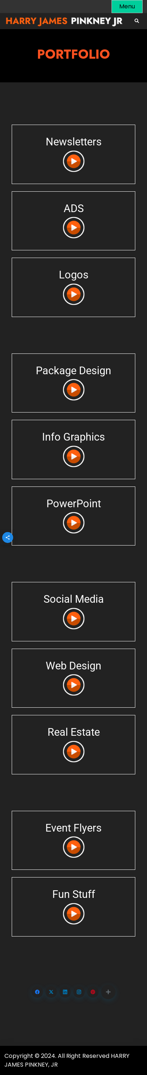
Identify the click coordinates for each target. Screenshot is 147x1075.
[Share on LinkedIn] (65, 992)
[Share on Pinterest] (93, 992)
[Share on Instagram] (79, 992)
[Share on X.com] (51, 992)
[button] (108, 992)
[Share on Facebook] (37, 992)
